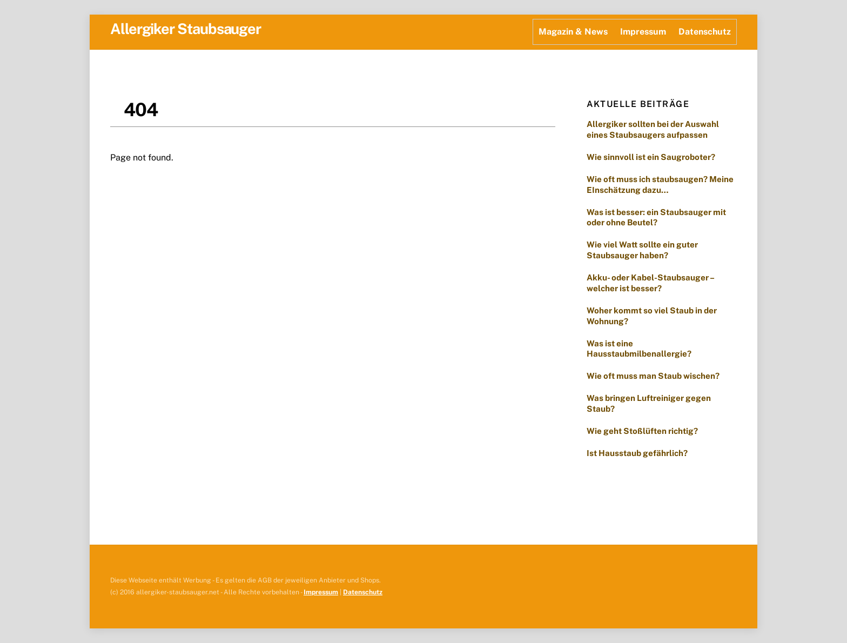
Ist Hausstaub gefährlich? (638, 453)
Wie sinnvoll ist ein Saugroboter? (651, 157)
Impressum (643, 31)
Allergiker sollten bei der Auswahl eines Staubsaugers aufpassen (653, 129)
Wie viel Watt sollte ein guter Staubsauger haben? (642, 250)
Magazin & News (573, 31)
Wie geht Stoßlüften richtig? (642, 431)
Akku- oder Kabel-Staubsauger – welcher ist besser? (650, 283)
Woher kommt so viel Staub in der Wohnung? (652, 316)
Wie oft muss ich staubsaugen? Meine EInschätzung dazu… (660, 185)
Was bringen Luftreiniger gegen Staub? (649, 403)
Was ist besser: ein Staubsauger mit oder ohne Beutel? (656, 217)
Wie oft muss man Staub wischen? (655, 375)
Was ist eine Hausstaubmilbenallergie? (639, 349)
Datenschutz (704, 31)
